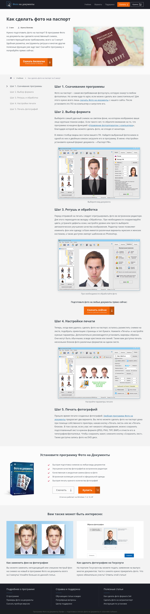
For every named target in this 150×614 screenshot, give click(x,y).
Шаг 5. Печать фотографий (24, 109)
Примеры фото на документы (19, 600)
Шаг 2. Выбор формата (22, 92)
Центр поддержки (64, 604)
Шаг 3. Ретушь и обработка (24, 97)
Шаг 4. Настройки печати (23, 103)
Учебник (87, 4)
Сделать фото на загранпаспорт (118, 600)
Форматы (98, 4)
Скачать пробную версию (18, 604)
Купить (137, 4)
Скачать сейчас (97, 310)
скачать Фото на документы (94, 100)
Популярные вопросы (66, 600)
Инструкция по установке (115, 604)
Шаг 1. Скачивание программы (26, 86)
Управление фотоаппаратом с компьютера (111, 125)
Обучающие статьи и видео (68, 596)
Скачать (123, 4)
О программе (12, 596)
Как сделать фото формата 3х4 (117, 596)
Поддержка (109, 4)
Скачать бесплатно (34, 62)
